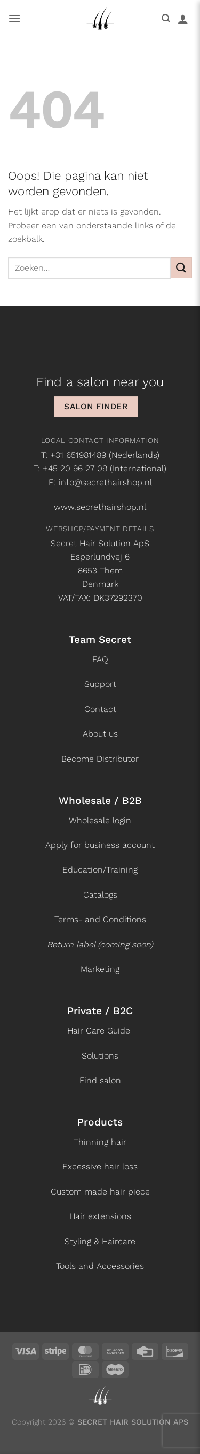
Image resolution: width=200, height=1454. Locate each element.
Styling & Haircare (100, 1241)
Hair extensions (100, 1216)
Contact (100, 709)
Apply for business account (100, 845)
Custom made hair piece (100, 1192)
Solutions (100, 1056)
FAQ (100, 659)
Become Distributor (100, 759)
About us (100, 734)
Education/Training (100, 869)
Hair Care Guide (98, 1031)
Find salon (100, 1080)
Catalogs (100, 895)
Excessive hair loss (100, 1166)
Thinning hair (100, 1142)
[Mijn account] (183, 18)
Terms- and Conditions (100, 919)
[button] (14, 18)
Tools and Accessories (100, 1266)
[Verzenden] (181, 267)
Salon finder (95, 406)
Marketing (100, 969)
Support (100, 684)
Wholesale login (100, 820)
